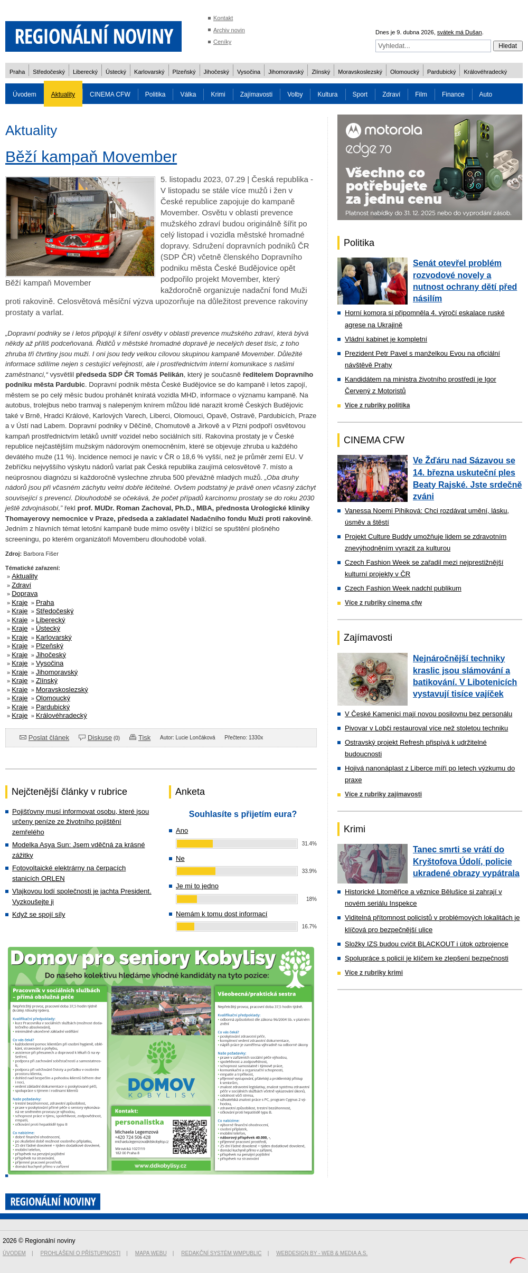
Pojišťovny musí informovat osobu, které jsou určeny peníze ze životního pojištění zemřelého (80, 822)
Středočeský (49, 72)
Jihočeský (216, 72)
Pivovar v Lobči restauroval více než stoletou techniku (426, 728)
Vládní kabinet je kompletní (386, 339)
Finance (453, 94)
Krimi (218, 94)
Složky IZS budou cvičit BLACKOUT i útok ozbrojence (426, 944)
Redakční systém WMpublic (221, 1253)
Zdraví (391, 94)
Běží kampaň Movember (91, 156)
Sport (360, 94)
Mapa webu (151, 1253)
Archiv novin (229, 30)
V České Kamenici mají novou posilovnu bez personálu (428, 714)
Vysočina (248, 72)
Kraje (19, 602)
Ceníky (222, 42)
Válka (188, 94)
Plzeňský (184, 72)
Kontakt (223, 18)
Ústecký (116, 72)
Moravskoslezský (360, 72)
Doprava (24, 593)
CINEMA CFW (110, 94)
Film (421, 94)
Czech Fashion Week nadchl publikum (403, 588)
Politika (155, 94)
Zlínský (321, 72)
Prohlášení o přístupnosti (81, 1253)
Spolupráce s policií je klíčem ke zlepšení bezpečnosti (426, 958)
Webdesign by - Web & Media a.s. (321, 1253)
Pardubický (441, 72)
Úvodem (24, 94)
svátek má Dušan (459, 32)
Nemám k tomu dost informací (221, 914)
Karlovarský (149, 72)
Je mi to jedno (197, 886)
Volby (295, 94)
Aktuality (63, 94)
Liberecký (85, 72)
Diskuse (100, 738)
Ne (180, 858)
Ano (182, 830)
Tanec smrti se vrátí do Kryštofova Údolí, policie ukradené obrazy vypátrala (466, 861)
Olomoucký (404, 72)
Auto (486, 94)
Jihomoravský (286, 72)
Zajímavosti (256, 94)
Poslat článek (49, 738)
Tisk (144, 738)
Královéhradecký (485, 72)
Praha (17, 72)
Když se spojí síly (38, 914)
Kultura (327, 94)
